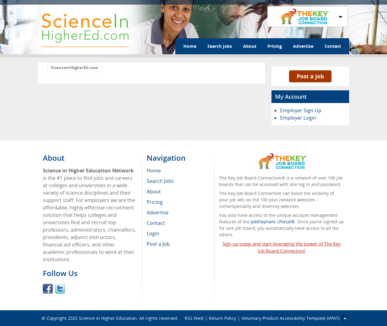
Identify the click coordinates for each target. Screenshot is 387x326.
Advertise (303, 46)
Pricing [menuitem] (155, 202)
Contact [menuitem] (156, 223)
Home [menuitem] (154, 170)
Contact (332, 46)
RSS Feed (194, 318)
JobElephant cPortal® (273, 222)
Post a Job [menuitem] (158, 244)
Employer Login (298, 117)
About (249, 46)
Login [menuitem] (153, 233)
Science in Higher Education (108, 318)
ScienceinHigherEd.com (74, 67)
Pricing (274, 46)
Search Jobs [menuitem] (160, 181)
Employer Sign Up (300, 110)
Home (189, 46)
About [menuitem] (154, 191)
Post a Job (310, 76)
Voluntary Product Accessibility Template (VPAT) (291, 318)
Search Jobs (219, 46)
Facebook (48, 289)
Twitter (60, 289)
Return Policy (222, 318)
